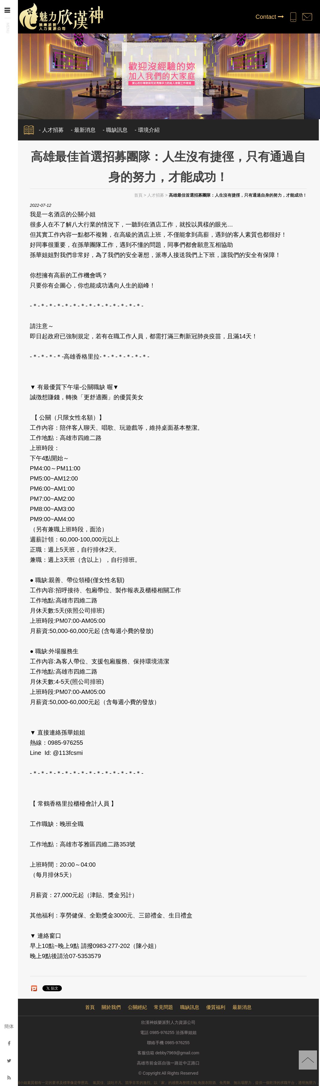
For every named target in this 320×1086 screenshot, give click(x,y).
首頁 (138, 195)
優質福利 (215, 1007)
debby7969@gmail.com (177, 1052)
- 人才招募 (51, 130)
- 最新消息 (83, 130)
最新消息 (242, 1007)
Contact (269, 16)
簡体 (9, 1026)
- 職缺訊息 (115, 130)
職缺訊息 (189, 1007)
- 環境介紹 (147, 130)
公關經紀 (137, 1007)
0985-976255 (177, 1042)
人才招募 (155, 195)
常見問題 (163, 1007)
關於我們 (111, 1007)
